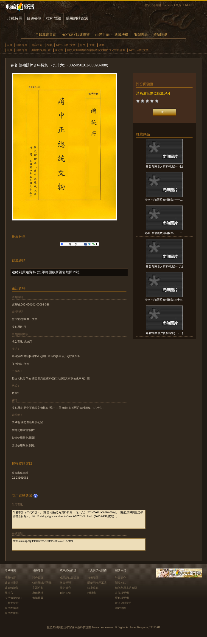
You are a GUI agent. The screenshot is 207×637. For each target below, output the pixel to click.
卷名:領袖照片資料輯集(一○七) (164, 166)
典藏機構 (121, 35)
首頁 (148, 5)
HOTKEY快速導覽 (76, 35)
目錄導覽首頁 (45, 35)
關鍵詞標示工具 (97, 582)
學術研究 (65, 587)
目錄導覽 (34, 18)
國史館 (59, 50)
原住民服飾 (12, 613)
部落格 (157, 5)
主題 (92, 45)
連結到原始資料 (24, 272)
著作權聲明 (122, 592)
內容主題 (102, 35)
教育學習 (65, 582)
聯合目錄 (37, 577)
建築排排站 (12, 582)
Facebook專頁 (172, 5)
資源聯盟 (160, 35)
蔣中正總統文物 (66, 45)
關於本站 (120, 582)
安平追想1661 (13, 598)
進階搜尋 (141, 35)
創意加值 (65, 592)
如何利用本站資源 (126, 587)
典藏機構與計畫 (41, 50)
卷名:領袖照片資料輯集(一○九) (164, 266)
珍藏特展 (14, 18)
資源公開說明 (123, 603)
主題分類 (37, 587)
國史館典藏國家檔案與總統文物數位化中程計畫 (96, 50)
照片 (82, 45)
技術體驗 (53, 18)
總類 (101, 45)
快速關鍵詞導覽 (42, 582)
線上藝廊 (92, 587)
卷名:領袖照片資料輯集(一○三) (164, 333)
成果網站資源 (77, 18)
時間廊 (91, 592)
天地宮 (9, 592)
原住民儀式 (12, 608)
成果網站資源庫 (69, 577)
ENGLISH (189, 5)
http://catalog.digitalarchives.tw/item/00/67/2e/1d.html (78, 544)
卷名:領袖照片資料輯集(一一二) (164, 199)
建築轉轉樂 (12, 587)
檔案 (49, 45)
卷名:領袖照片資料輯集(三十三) (164, 299)
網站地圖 (120, 608)
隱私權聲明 (122, 598)
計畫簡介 (120, 577)
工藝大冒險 (12, 603)
